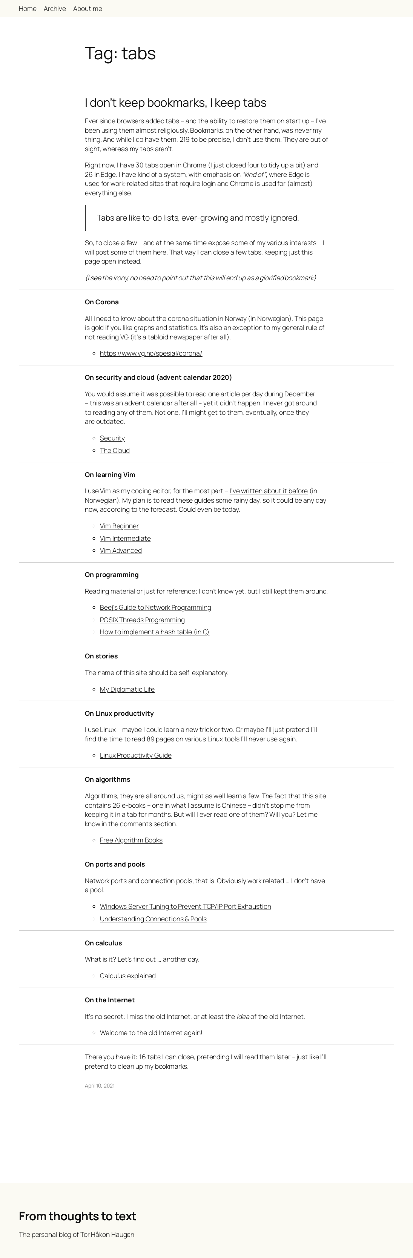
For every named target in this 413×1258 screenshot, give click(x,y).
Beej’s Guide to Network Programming (155, 607)
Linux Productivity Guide (136, 754)
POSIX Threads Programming (142, 619)
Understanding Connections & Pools (153, 918)
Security (112, 437)
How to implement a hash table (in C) (154, 631)
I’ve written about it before (269, 490)
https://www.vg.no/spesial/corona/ (151, 352)
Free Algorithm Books (131, 839)
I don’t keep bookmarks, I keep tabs (176, 102)
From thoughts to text (78, 1216)
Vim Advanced (121, 550)
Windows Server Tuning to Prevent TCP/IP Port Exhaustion (185, 906)
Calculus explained (128, 975)
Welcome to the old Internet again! (151, 1032)
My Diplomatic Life (127, 688)
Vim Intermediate (125, 538)
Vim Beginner (119, 525)
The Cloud (115, 450)
